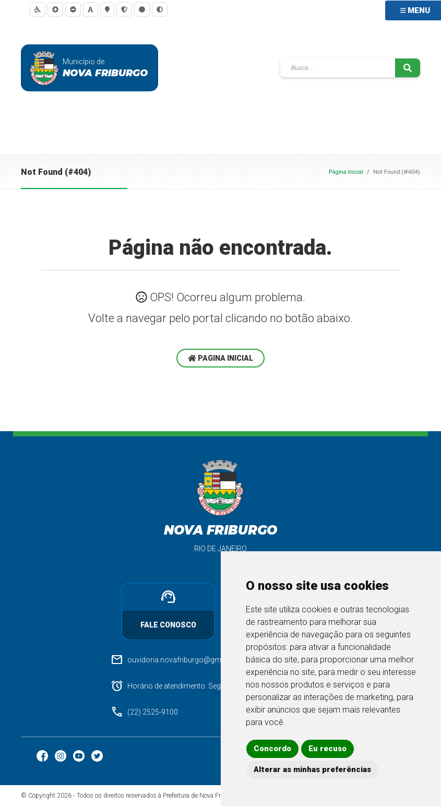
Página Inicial (346, 172)
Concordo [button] (272, 748)
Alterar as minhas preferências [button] (312, 769)
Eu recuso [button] (327, 748)
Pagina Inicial (220, 358)
